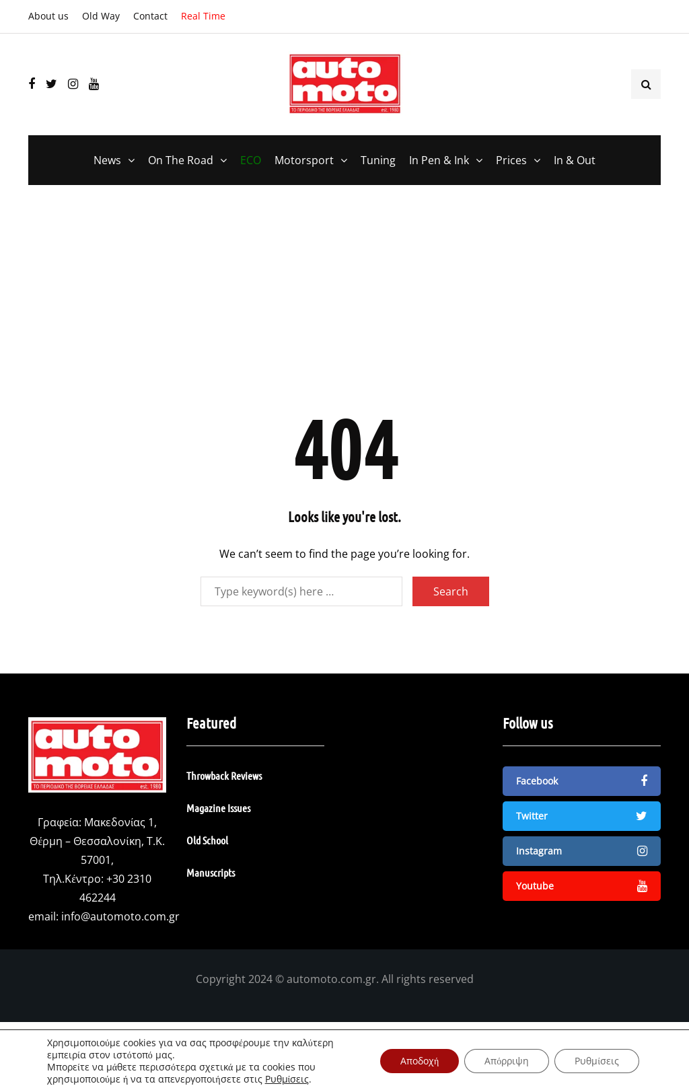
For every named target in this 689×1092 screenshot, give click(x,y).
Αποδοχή (419, 1060)
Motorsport (304, 160)
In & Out (574, 160)
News (107, 160)
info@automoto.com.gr (120, 916)
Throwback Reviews (224, 775)
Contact (150, 15)
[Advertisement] (344, 306)
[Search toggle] (646, 84)
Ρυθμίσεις (287, 1079)
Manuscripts (210, 872)
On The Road (180, 160)
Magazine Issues (218, 807)
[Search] (301, 591)
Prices (511, 160)
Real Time (203, 15)
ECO (250, 160)
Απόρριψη (506, 1060)
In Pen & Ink (439, 160)
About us (48, 15)
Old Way (101, 15)
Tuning (378, 160)
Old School (207, 840)
